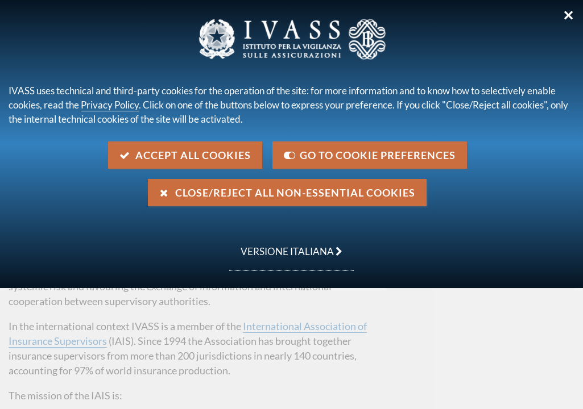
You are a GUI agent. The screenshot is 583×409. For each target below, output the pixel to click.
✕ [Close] (568, 15)
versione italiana (285, 245)
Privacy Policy (110, 105)
